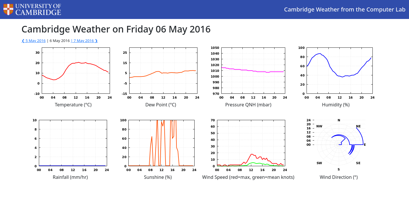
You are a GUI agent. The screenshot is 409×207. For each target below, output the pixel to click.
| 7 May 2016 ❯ (84, 40)
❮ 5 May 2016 (34, 40)
